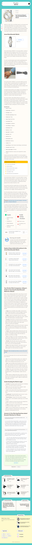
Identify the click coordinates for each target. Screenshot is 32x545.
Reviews (16, 12)
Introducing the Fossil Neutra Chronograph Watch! (24, 508)
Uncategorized (4, 539)
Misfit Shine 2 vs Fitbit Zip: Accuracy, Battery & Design (25, 482)
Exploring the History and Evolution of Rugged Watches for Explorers (25, 520)
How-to (8, 535)
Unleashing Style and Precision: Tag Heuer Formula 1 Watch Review (25, 528)
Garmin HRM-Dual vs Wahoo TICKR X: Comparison (11, 489)
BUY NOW (20, 43)
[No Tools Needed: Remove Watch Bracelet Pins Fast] (18, 524)
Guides (3, 535)
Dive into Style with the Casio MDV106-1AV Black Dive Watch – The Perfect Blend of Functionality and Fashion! (8, 508)
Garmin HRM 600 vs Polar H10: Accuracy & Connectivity (25, 489)
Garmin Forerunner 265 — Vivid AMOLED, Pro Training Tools (25, 496)
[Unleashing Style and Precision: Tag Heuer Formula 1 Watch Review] (18, 528)
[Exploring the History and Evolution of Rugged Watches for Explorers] (18, 520)
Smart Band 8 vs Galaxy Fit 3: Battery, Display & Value (11, 482)
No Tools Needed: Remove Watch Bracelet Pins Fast (24, 524)
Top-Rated (9, 537)
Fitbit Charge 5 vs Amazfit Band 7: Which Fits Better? (11, 496)
